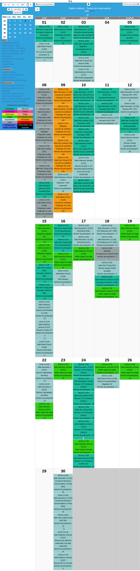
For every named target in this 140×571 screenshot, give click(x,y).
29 (10, 37)
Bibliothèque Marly (10, 43)
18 (25, 29)
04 (107, 22)
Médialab (6, 91)
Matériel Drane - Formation (14, 48)
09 (63, 85)
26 (5, 33)
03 (84, 22)
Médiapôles (7, 56)
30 (15, 37)
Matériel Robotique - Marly (13, 51)
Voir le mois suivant (131, 4)
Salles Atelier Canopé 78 (13, 75)
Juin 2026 (17, 9)
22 (10, 33)
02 (63, 22)
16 (15, 29)
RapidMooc (7, 61)
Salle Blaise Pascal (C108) (13, 101)
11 (25, 25)
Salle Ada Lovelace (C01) (13, 93)
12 (30, 25)
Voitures (5, 67)
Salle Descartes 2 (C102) (13, 88)
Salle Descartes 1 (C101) (13, 85)
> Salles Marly (8, 64)
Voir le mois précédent (45, 4)
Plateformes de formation (13, 59)
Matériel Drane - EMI (11, 45)
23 (5, 21)
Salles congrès (8, 77)
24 (5, 25)
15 (10, 29)
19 (30, 29)
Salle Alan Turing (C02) (12, 96)
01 (44, 22)
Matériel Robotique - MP (12, 53)
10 (20, 25)
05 (130, 22)
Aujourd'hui (18, 12)
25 (5, 29)
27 (5, 37)
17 (20, 29)
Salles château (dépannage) (14, 80)
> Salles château (9, 72)
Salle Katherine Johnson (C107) (16, 99)
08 (44, 85)
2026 (92, 11)
